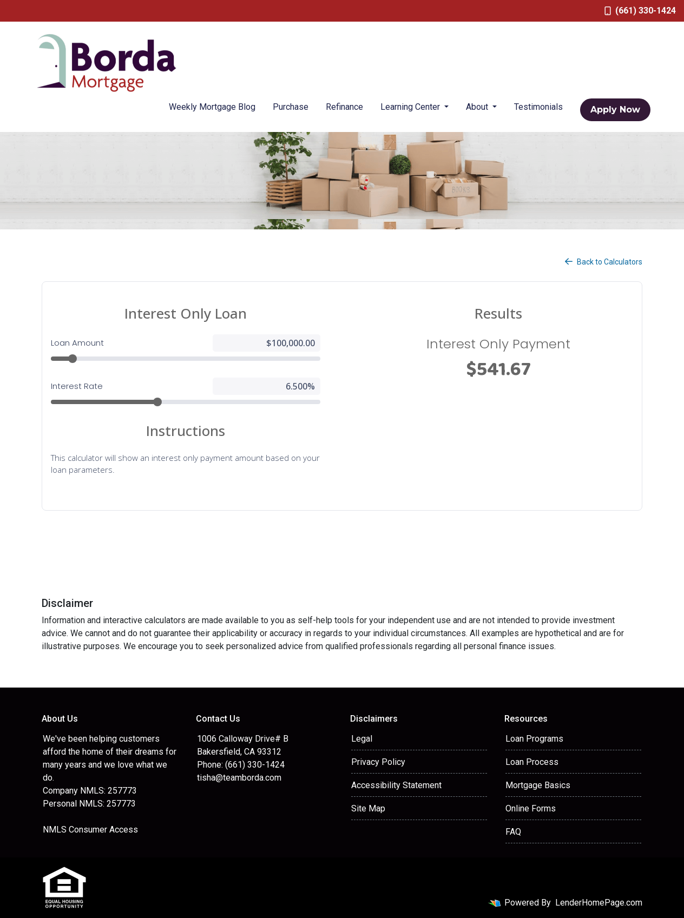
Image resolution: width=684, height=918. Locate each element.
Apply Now (615, 109)
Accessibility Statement (396, 785)
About (478, 107)
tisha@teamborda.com (239, 777)
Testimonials (538, 107)
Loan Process (531, 762)
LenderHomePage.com (598, 902)
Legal (361, 739)
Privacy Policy (378, 762)
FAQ (513, 832)
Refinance (344, 107)
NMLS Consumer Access (90, 829)
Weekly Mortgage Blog (212, 107)
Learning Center (411, 107)
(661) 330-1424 (640, 10)
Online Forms (530, 808)
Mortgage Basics (537, 785)
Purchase (290, 107)
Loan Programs (534, 739)
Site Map (368, 808)
